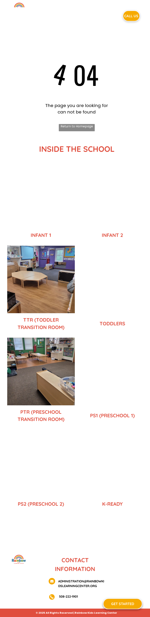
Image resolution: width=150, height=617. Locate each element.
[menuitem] (49, 15)
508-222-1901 (68, 596)
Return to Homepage (77, 126)
